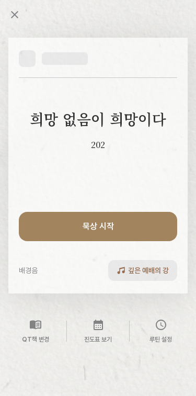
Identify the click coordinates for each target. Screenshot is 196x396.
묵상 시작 (98, 226)
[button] (53, 58)
